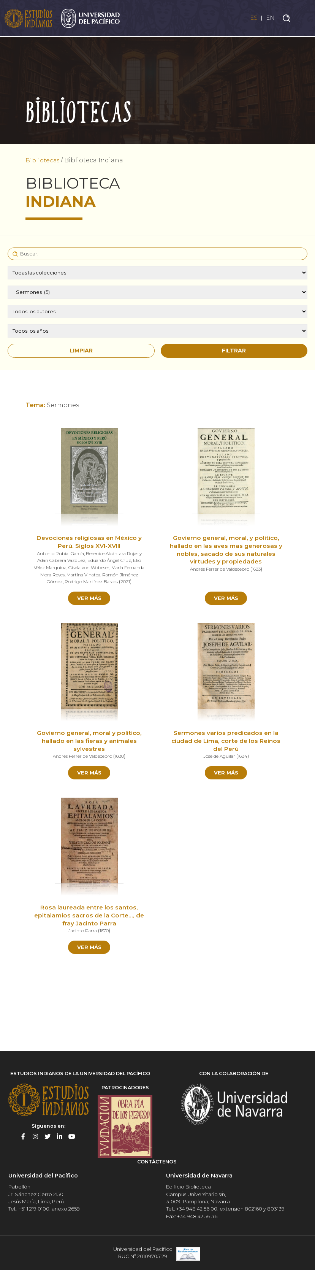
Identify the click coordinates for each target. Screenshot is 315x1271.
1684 (243, 757)
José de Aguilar (218, 757)
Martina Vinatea (104, 574)
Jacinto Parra (81, 932)
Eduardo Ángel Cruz (112, 560)
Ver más (89, 598)
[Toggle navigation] (303, 18)
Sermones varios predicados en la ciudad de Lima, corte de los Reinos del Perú (226, 741)
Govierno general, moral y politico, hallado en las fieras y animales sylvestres (89, 741)
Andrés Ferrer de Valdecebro (219, 569)
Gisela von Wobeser (100, 567)
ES (252, 18)
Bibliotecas (43, 160)
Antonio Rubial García (58, 553)
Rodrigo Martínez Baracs (101, 581)
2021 (136, 581)
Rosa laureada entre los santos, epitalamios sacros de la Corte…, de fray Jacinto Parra (89, 916)
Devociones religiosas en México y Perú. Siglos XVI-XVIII (89, 542)
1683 (257, 569)
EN (270, 18)
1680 (120, 757)
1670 (105, 932)
